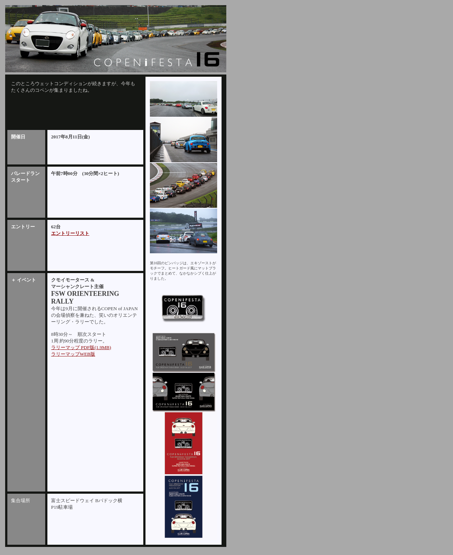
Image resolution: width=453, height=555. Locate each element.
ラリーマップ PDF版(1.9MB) (81, 347)
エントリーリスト (70, 233)
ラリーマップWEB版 (73, 354)
